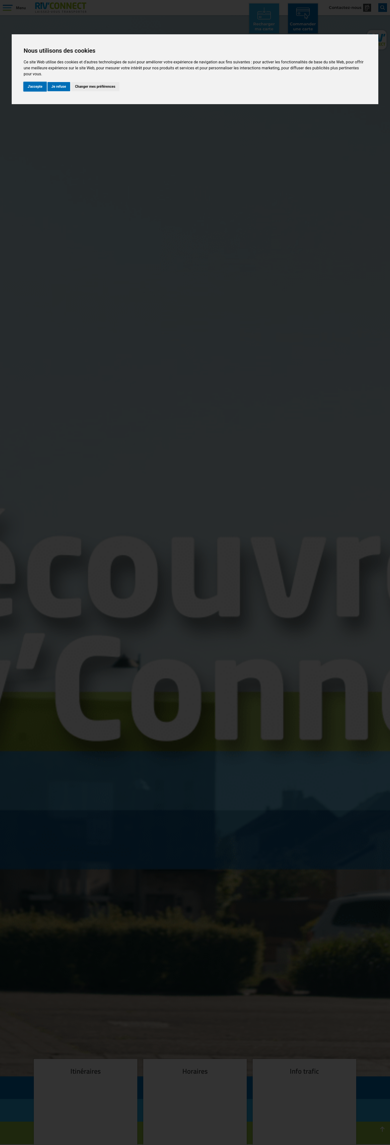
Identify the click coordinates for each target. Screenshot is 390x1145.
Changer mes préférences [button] (95, 86)
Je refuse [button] (58, 86)
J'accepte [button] (35, 86)
